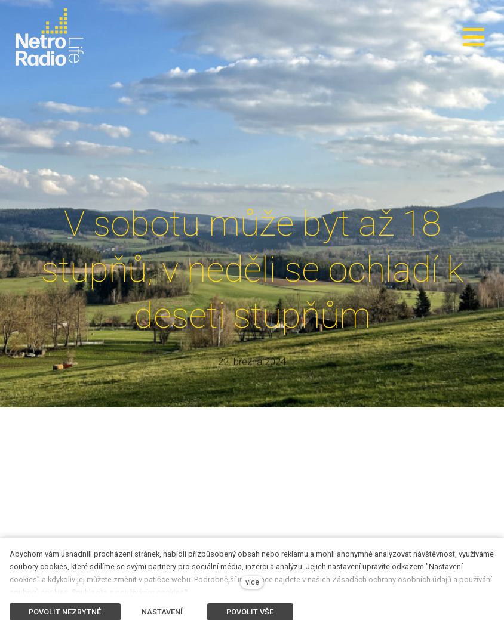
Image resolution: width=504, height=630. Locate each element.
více (252, 582)
